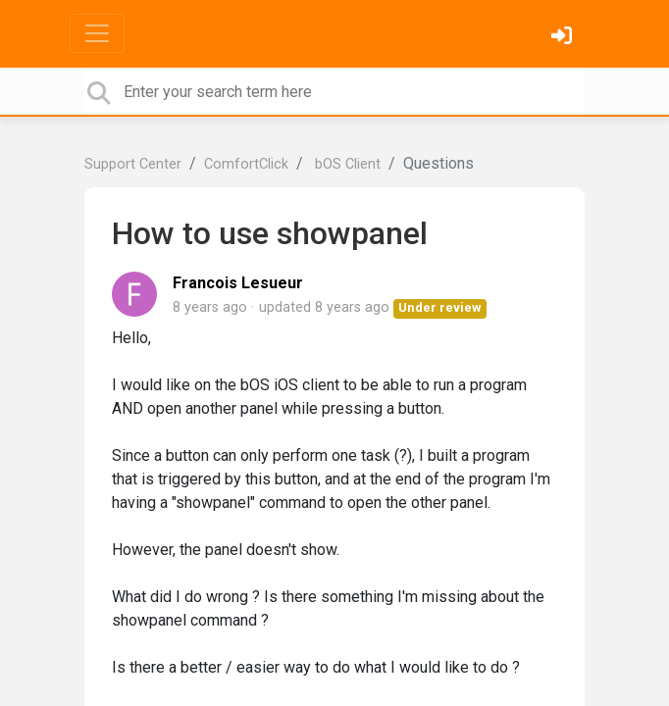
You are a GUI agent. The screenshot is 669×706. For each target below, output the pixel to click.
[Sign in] (564, 38)
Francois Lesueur (238, 283)
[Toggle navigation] (97, 33)
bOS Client (346, 164)
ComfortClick (246, 164)
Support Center (132, 164)
